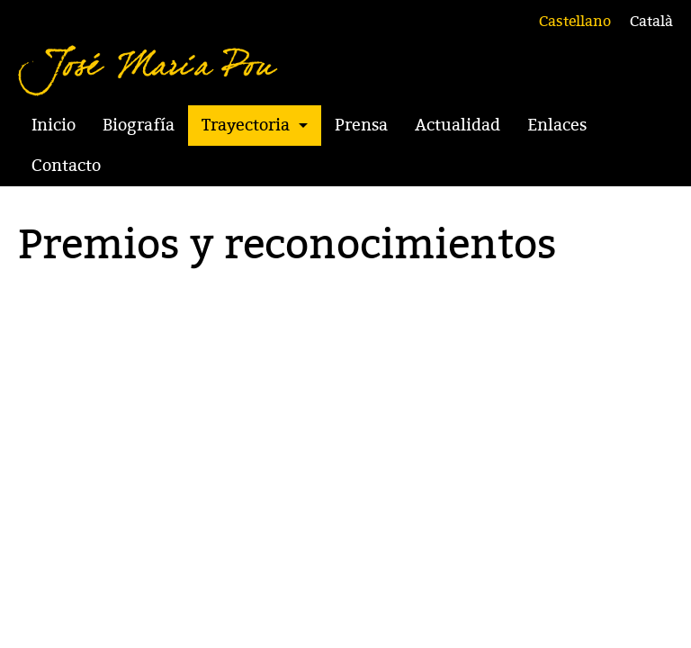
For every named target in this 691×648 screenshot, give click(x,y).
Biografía (139, 125)
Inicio (53, 125)
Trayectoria (246, 125)
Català (651, 22)
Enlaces (557, 125)
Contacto (66, 166)
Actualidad (457, 125)
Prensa (361, 125)
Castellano (575, 22)
